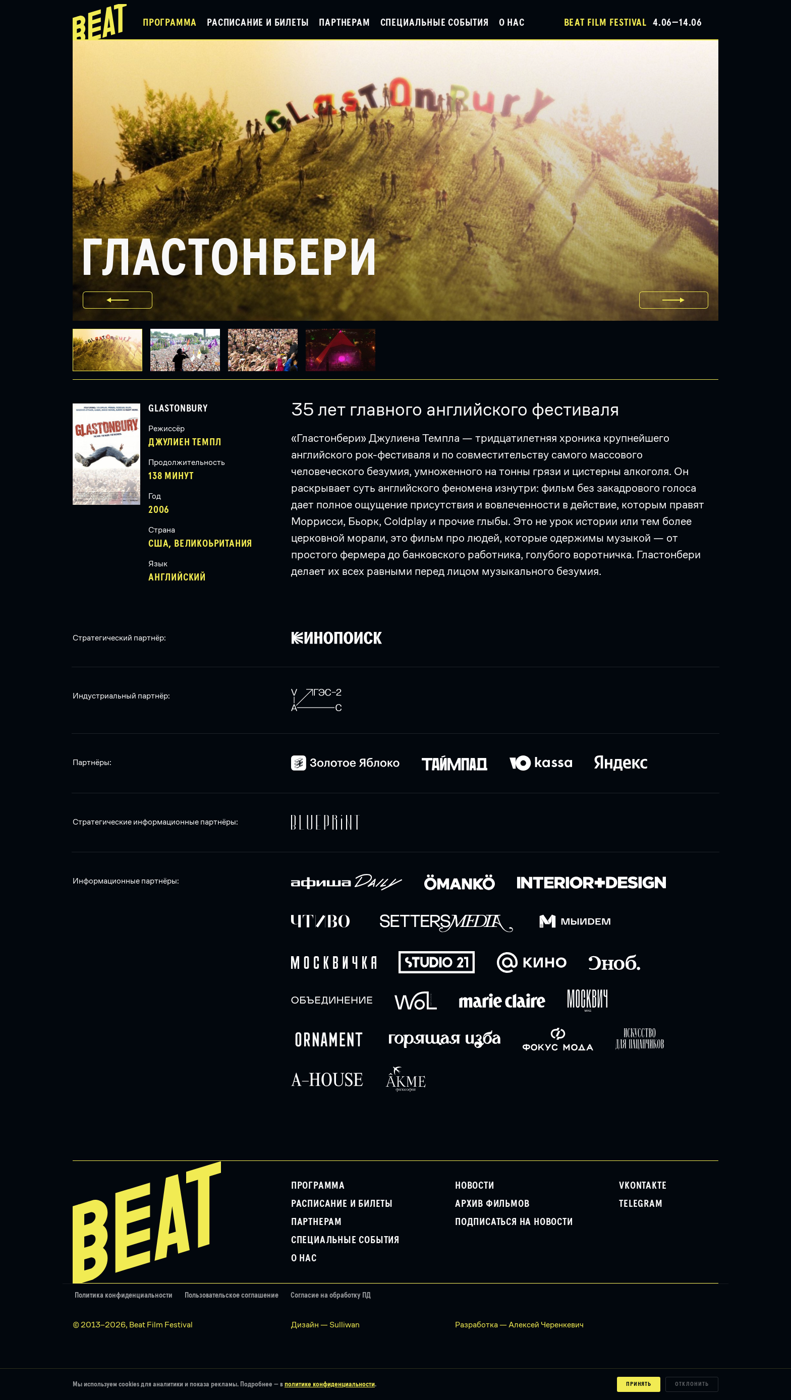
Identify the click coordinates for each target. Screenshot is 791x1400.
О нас (512, 23)
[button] (189, 350)
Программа (170, 23)
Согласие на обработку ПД (331, 1295)
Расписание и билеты (258, 23)
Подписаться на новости (514, 1222)
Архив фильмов (492, 1204)
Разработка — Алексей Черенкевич (519, 1324)
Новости (474, 1186)
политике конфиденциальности (330, 1384)
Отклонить (692, 1384)
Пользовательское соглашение (231, 1295)
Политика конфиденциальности (124, 1295)
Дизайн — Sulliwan (325, 1324)
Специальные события (434, 23)
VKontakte (642, 1186)
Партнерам (344, 23)
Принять (639, 1384)
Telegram (640, 1204)
